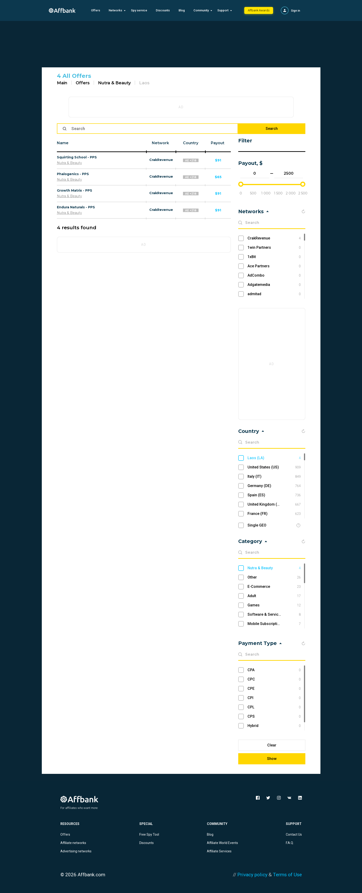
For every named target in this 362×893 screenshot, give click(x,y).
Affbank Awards (259, 10)
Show (272, 758)
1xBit (274, 257)
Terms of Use (287, 874)
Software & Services (274, 614)
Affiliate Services (219, 851)
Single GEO (257, 525)
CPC (274, 679)
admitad (274, 294)
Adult (274, 596)
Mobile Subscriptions (274, 623)
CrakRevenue (161, 160)
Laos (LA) (274, 458)
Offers (95, 10)
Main (62, 82)
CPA (274, 670)
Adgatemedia (274, 284)
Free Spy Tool (149, 834)
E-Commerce (274, 586)
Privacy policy (252, 874)
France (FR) (274, 513)
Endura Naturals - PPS (76, 207)
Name (62, 143)
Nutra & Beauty (114, 82)
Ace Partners (274, 266)
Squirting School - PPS (77, 157)
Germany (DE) (274, 486)
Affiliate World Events (222, 842)
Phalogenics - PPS (73, 174)
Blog (182, 10)
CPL (274, 707)
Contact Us (294, 834)
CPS (274, 716)
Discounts (163, 10)
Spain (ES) (274, 495)
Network (160, 143)
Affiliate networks (73, 842)
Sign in (295, 10)
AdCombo (274, 275)
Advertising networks (75, 851)
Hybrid (274, 725)
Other (274, 577)
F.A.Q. (290, 842)
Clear (271, 745)
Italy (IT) (274, 476)
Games (274, 605)
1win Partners (274, 247)
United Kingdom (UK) (274, 504)
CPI (274, 698)
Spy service (139, 10)
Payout (217, 143)
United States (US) (274, 467)
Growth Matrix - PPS (74, 190)
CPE (274, 688)
